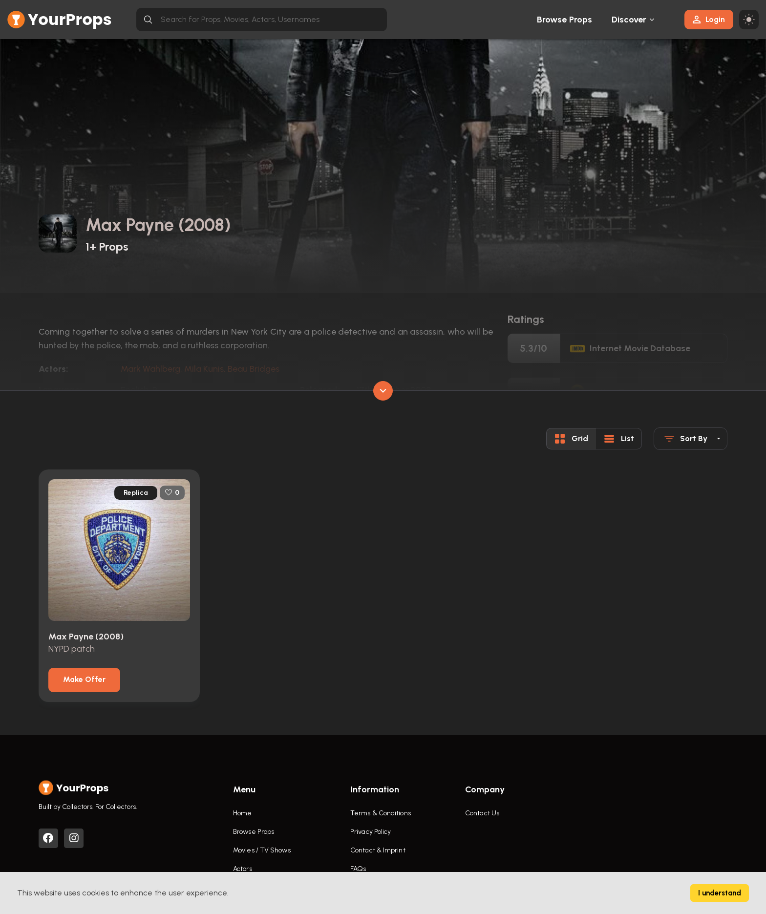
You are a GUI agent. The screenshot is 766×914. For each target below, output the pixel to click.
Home (242, 813)
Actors (242, 869)
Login (709, 19)
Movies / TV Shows (262, 850)
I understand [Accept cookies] (719, 893)
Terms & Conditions (380, 813)
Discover (629, 19)
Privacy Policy (370, 832)
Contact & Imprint (377, 850)
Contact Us (482, 813)
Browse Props (564, 19)
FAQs (358, 869)
